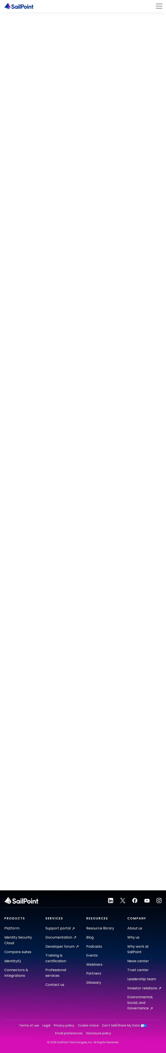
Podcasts (94, 946)
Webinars (94, 964)
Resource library (100, 928)
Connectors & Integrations (16, 972)
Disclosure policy (98, 1033)
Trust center (138, 969)
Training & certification (55, 958)
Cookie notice (88, 1025)
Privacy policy (64, 1025)
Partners (93, 973)
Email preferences (69, 1033)
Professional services (55, 972)
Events (92, 955)
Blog (90, 937)
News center (138, 961)
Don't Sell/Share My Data (124, 1025)
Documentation (60, 937)
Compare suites (17, 951)
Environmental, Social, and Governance (140, 1003)
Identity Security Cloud (18, 940)
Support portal (60, 928)
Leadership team (141, 979)
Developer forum (61, 946)
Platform (11, 928)
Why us (133, 937)
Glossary (93, 982)
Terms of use (29, 1025)
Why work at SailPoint (138, 949)
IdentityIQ (12, 961)
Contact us (54, 984)
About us (134, 928)
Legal (46, 1025)
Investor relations (144, 988)
